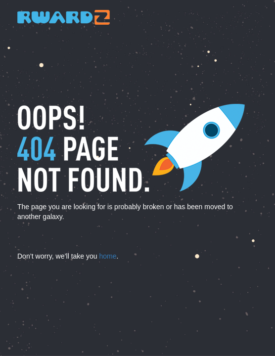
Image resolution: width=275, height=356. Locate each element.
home (107, 256)
